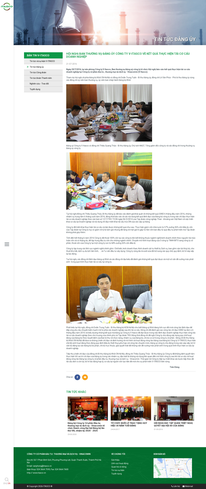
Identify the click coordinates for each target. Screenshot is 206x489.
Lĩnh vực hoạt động (119, 463)
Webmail (188, 486)
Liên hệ (175, 486)
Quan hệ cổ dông (118, 467)
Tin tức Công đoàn (38, 72)
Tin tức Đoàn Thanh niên (41, 78)
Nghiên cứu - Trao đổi (39, 84)
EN (4, 483)
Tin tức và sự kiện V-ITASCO (42, 61)
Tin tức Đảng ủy (37, 67)
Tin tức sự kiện (117, 470)
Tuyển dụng (35, 89)
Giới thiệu (115, 460)
